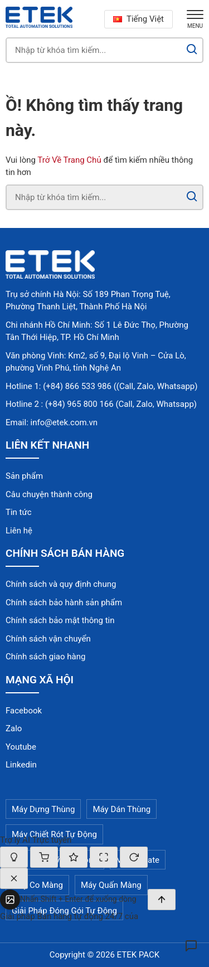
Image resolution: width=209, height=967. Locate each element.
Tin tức (19, 512)
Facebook (24, 711)
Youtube (21, 747)
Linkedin (21, 765)
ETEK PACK (138, 955)
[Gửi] (162, 899)
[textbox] (84, 899)
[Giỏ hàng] (44, 857)
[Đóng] (14, 878)
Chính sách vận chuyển (48, 639)
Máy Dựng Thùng (43, 809)
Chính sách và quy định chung (61, 584)
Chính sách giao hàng (45, 657)
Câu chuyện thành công (49, 494)
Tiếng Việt (138, 19)
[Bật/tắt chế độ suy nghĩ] (14, 857)
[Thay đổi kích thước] (104, 857)
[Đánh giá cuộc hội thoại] (74, 857)
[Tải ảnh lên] (10, 900)
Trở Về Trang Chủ (69, 160)
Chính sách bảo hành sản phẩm (64, 602)
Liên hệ (19, 531)
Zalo (14, 728)
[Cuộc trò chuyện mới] (134, 857)
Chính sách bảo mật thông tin (60, 620)
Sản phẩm (24, 476)
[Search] (192, 50)
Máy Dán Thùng (121, 809)
